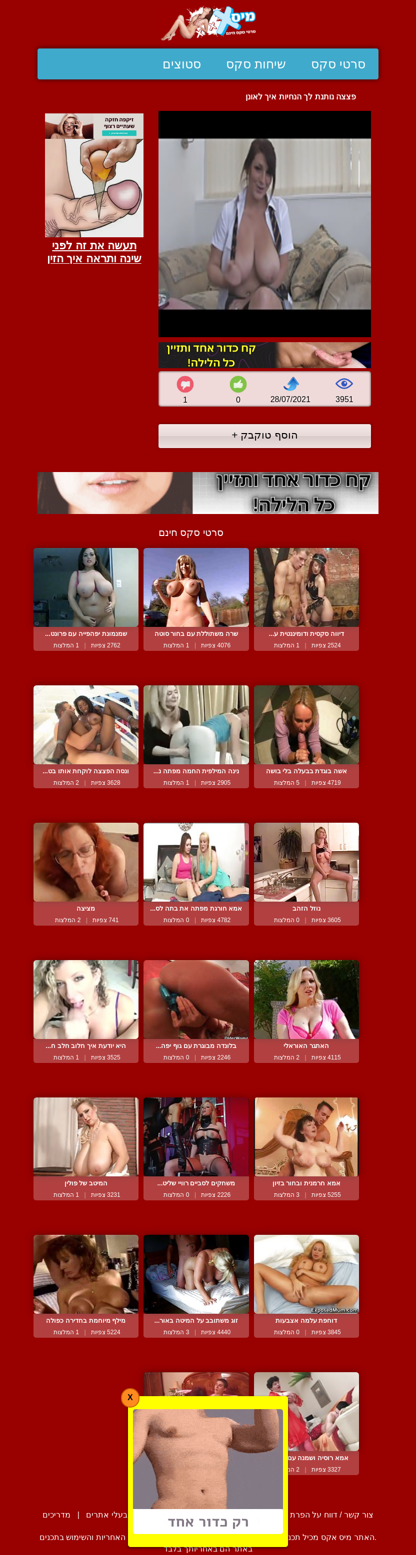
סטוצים (181, 64)
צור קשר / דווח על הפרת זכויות (320, 1515)
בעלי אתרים (106, 1515)
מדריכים (56, 1515)
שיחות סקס (256, 64)
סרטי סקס (338, 64)
